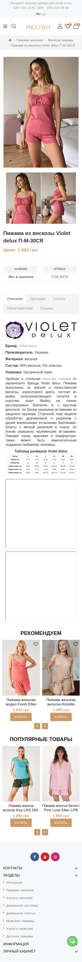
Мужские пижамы (20, 921)
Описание (15, 299)
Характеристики (20, 308)
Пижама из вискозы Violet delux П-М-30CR (43, 45)
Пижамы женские (30, 40)
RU (38, 14)
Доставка (37, 299)
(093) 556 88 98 (57, 7)
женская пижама (57, 379)
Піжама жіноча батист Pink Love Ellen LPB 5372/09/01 (61, 810)
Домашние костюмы (22, 905)
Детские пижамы (19, 936)
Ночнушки (14, 882)
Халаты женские (19, 898)
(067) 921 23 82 (24, 7)
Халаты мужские (19, 928)
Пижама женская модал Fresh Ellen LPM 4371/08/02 (21, 704)
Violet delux (28, 346)
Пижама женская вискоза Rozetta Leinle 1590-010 (61, 704)
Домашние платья (21, 913)
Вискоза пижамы (60, 40)
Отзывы (46, 308)
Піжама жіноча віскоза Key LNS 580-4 (21, 810)
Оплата (59, 299)
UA (44, 14)
